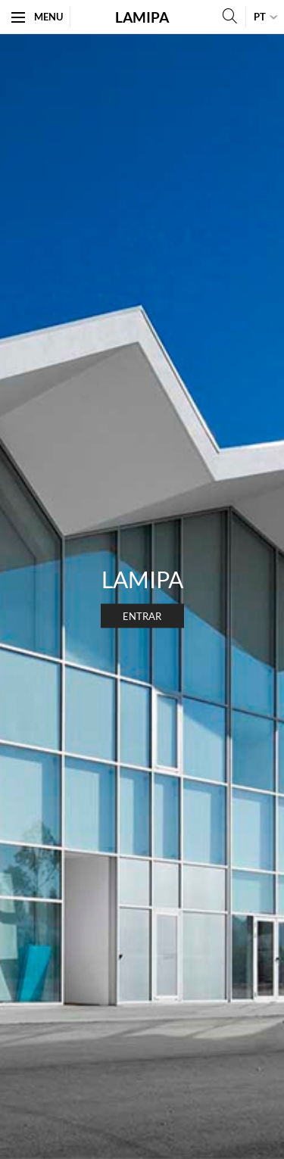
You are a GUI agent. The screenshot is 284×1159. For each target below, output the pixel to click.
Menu (37, 17)
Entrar (142, 616)
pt (260, 17)
